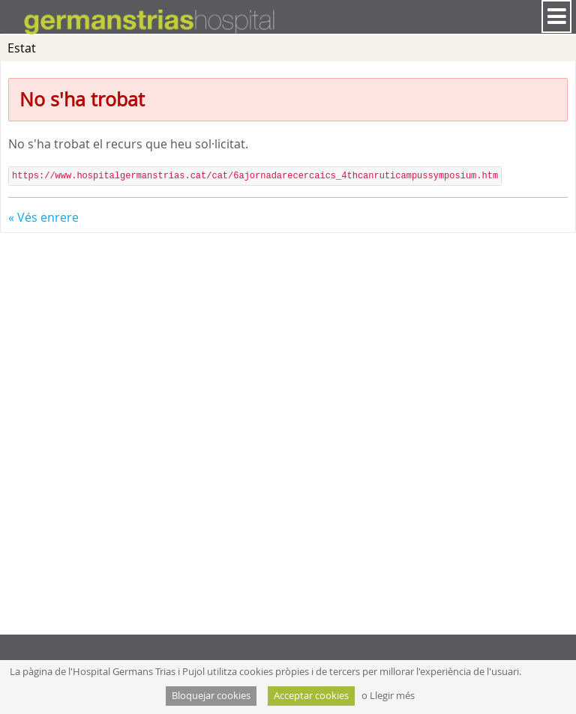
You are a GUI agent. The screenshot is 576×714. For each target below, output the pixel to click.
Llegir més (392, 695)
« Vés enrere (43, 217)
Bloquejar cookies (211, 695)
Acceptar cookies (311, 695)
